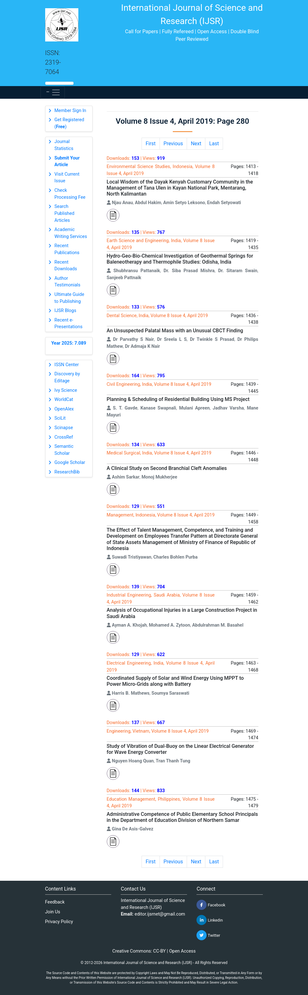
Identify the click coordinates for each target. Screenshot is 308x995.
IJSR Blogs (65, 310)
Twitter (208, 935)
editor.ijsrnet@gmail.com (160, 914)
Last (214, 144)
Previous (173, 144)
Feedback (55, 902)
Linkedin (209, 920)
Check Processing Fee (69, 194)
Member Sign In (70, 110)
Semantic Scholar (63, 450)
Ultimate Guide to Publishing (69, 298)
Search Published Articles (64, 213)
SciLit (60, 418)
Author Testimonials (67, 282)
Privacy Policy (59, 921)
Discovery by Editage (67, 377)
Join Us (52, 912)
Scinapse (63, 427)
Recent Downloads (65, 266)
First (151, 144)
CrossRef (63, 437)
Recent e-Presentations (68, 323)
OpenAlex (64, 409)
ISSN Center (66, 364)
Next (196, 144)
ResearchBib (67, 472)
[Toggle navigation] (52, 92)
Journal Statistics (63, 145)
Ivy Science (65, 390)
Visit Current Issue (66, 178)
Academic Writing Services (70, 233)
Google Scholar (69, 462)
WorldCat (63, 399)
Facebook (210, 905)
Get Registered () (69, 123)
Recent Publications (66, 249)
